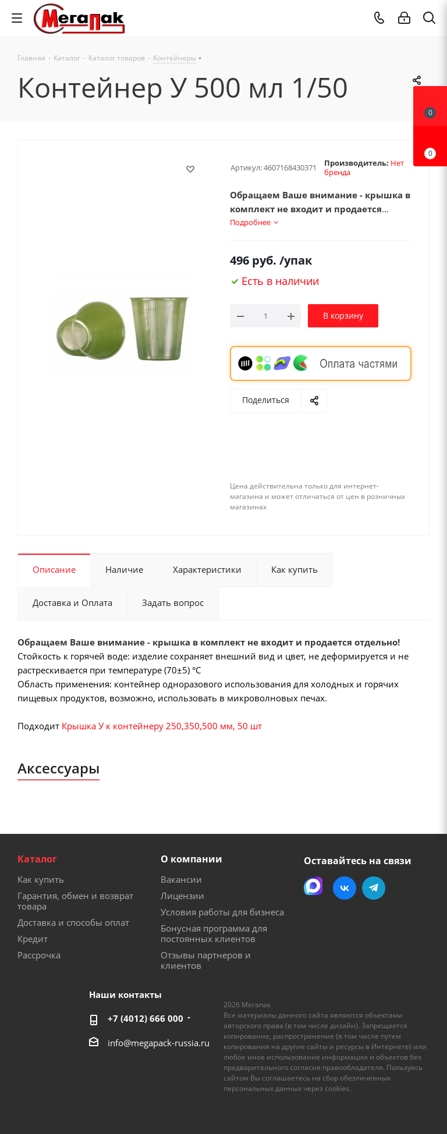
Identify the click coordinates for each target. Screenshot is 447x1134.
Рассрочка (39, 955)
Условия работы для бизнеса (222, 912)
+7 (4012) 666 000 (145, 1018)
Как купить (40, 879)
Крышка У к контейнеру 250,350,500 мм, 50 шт (162, 726)
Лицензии (182, 895)
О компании (191, 859)
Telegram (373, 888)
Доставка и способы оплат (73, 922)
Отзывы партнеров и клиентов (206, 960)
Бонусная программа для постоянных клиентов (214, 933)
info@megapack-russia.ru (159, 1043)
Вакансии (181, 879)
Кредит (32, 938)
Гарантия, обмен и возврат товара (75, 901)
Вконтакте (344, 888)
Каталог (37, 859)
